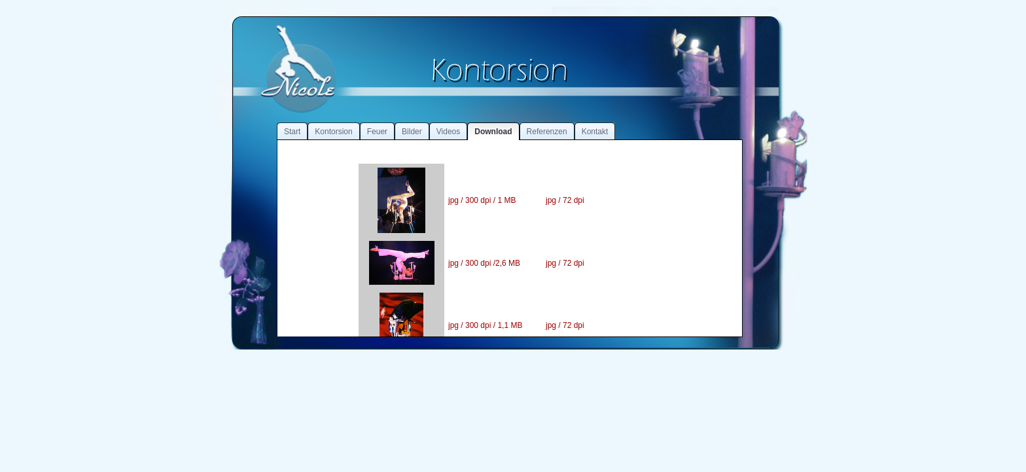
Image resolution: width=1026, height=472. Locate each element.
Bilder (412, 131)
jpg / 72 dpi (565, 200)
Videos (448, 131)
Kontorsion (333, 131)
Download (493, 131)
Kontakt (595, 131)
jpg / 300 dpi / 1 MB (482, 200)
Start (292, 131)
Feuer (377, 131)
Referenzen (547, 131)
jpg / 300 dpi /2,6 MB (484, 263)
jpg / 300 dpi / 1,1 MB (485, 325)
